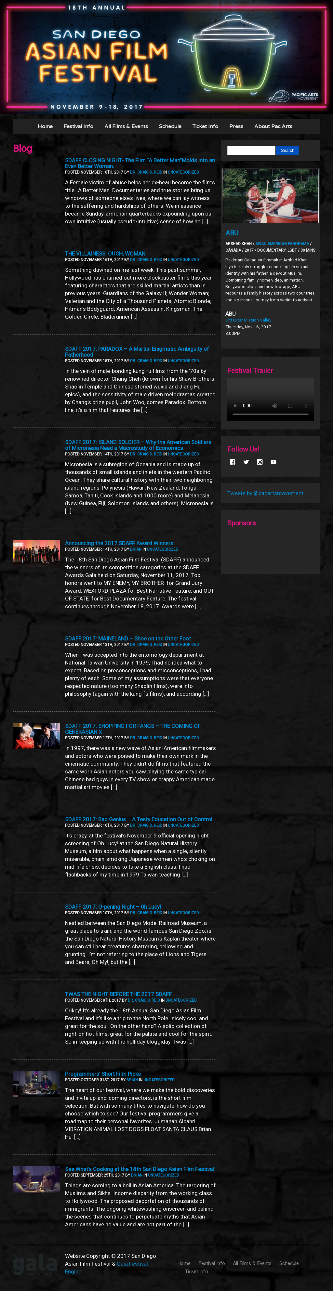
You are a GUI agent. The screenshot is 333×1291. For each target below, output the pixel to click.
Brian (135, 549)
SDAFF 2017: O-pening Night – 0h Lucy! (113, 906)
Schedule (170, 126)
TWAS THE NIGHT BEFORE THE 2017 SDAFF (118, 994)
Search (287, 150)
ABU (231, 233)
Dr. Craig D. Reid (146, 172)
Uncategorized (183, 172)
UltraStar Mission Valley (248, 320)
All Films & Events (126, 126)
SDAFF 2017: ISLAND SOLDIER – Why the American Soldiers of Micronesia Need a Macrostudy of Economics (138, 445)
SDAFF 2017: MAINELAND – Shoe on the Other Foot (128, 638)
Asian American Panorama (282, 244)
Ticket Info (205, 126)
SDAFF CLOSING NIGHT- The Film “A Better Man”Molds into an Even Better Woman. (140, 163)
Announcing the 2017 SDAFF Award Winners (119, 543)
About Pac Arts (273, 126)
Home (45, 126)
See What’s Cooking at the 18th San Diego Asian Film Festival (139, 1169)
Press (236, 126)
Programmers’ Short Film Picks (103, 1074)
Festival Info (78, 126)
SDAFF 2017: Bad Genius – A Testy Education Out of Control (138, 819)
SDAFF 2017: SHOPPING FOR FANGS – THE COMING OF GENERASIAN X (133, 729)
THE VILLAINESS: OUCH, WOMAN (105, 253)
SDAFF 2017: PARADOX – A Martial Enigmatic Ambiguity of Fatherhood (137, 352)
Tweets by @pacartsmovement (265, 493)
